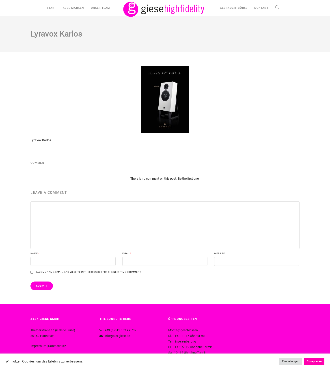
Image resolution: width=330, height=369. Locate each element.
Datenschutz (57, 346)
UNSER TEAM (100, 7)
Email (126, 253)
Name (34, 253)
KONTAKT (261, 7)
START (51, 7)
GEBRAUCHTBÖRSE (234, 7)
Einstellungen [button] (290, 361)
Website (219, 253)
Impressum (38, 346)
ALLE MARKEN (73, 7)
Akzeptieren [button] (314, 361)
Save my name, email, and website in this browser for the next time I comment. (89, 272)
